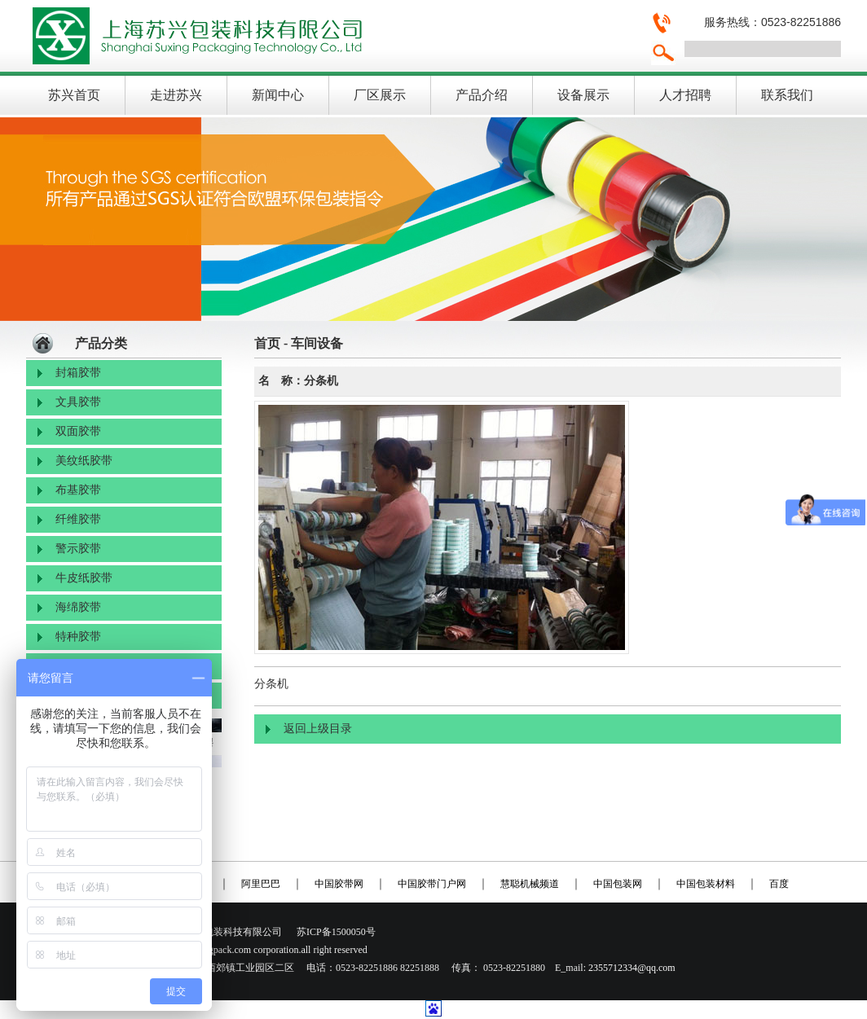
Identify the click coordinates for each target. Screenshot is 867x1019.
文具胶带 (78, 402)
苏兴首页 (74, 95)
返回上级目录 (318, 729)
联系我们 (787, 95)
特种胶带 (78, 636)
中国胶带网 (339, 883)
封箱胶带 (78, 373)
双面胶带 (78, 431)
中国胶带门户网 (432, 883)
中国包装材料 (705, 883)
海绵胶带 (78, 607)
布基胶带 (78, 490)
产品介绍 (482, 95)
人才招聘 (685, 95)
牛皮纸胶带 (83, 578)
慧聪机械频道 (529, 883)
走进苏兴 (176, 95)
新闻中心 (278, 95)
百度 (779, 883)
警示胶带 (78, 548)
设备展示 (583, 95)
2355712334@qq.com (632, 967)
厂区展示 (380, 95)
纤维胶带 (78, 519)
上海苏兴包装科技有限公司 (331, 36)
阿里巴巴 (260, 883)
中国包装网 (617, 883)
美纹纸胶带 (83, 461)
